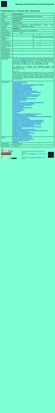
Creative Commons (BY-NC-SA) (37, 157)
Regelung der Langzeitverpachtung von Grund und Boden (27, 124)
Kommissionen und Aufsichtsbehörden (22, 105)
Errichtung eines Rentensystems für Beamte (23, 103)
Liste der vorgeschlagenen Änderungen (22, 137)
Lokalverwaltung (17, 111)
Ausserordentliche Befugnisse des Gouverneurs (24, 98)
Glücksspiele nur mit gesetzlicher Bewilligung (24, 133)
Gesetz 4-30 (23, 139)
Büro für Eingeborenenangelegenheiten (22, 107)
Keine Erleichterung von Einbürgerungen (23, 86)
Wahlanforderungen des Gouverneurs (22, 93)
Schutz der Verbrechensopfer (20, 82)
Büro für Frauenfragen (18, 106)
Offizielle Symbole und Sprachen (21, 134)
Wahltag (15, 112)
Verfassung (16, 141)
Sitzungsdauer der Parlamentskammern (22, 89)
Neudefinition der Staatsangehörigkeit (22, 135)
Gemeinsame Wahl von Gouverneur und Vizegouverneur (27, 95)
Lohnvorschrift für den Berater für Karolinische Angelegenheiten (28, 102)
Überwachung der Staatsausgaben (21, 119)
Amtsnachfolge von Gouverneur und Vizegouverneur (25, 96)
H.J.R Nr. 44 (16, 139)
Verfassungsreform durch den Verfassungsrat (24, 129)
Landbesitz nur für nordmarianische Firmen (23, 125)
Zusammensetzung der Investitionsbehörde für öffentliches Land (28, 121)
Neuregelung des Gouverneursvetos (22, 87)
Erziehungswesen (17, 128)
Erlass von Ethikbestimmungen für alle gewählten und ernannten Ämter (30, 130)
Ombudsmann (16, 101)
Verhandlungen (30, 139)
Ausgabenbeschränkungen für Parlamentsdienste (25, 91)
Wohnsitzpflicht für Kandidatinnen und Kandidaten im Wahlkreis (28, 84)
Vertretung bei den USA (19, 110)
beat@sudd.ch (33, 153)
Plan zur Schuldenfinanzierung (20, 117)
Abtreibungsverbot (17, 83)
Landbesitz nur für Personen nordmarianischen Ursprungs (27, 122)
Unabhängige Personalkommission (21, 131)
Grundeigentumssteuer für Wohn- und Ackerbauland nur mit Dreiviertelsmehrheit (32, 116)
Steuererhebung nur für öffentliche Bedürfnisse (24, 115)
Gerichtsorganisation (18, 108)
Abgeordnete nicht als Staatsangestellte (22, 88)
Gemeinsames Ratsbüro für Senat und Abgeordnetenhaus (27, 92)
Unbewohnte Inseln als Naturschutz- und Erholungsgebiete (27, 126)
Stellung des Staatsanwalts (19, 100)
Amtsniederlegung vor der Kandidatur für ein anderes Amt (27, 114)
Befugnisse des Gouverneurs (20, 97)
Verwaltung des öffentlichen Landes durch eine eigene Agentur (28, 120)
